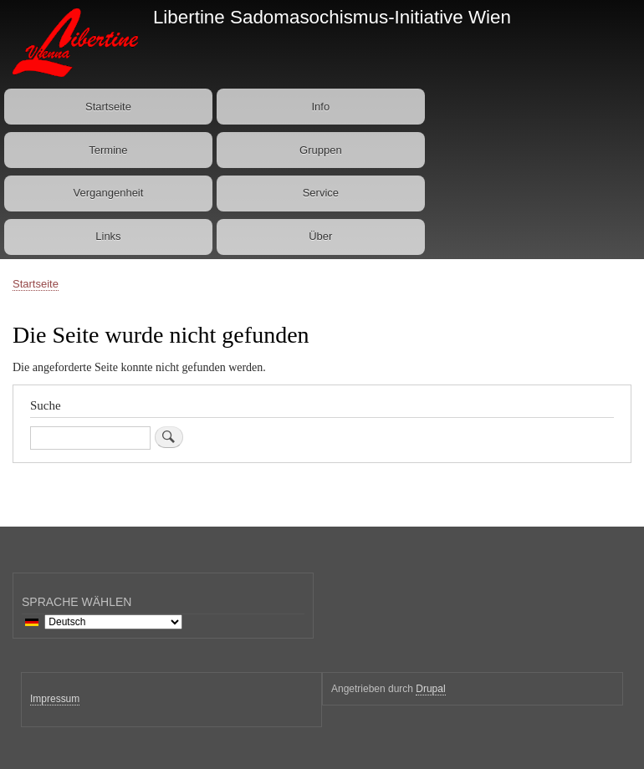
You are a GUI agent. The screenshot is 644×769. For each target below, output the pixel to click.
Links (107, 236)
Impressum (54, 699)
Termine (108, 150)
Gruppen (320, 150)
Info (320, 106)
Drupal (430, 689)
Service (321, 192)
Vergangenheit (109, 192)
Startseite (108, 106)
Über (320, 236)
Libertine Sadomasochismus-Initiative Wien (332, 17)
